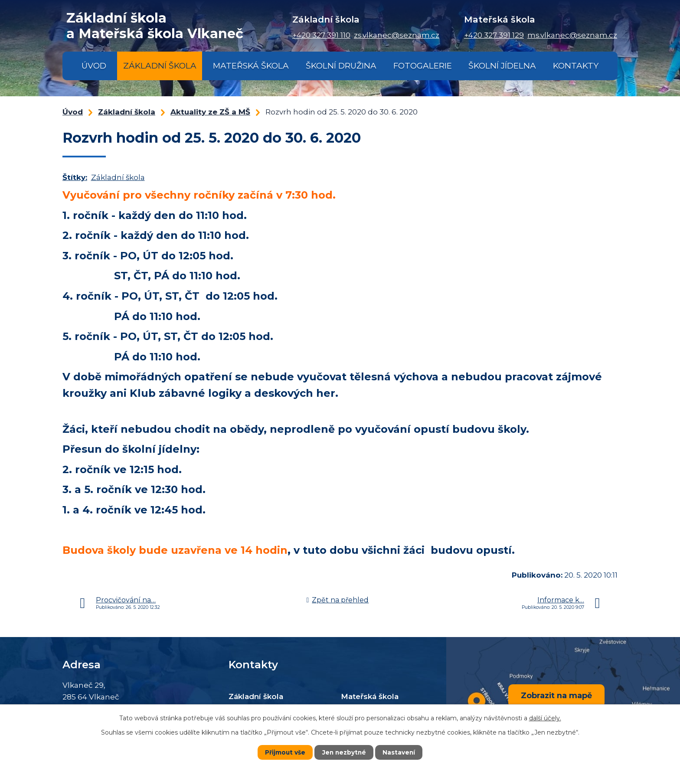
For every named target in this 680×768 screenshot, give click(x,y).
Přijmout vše (284, 752)
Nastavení (399, 752)
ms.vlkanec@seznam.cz (572, 35)
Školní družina (341, 66)
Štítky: (74, 177)
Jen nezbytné (344, 752)
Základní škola (159, 66)
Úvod (94, 66)
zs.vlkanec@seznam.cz (396, 35)
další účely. (545, 718)
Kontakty (575, 66)
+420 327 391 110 (321, 35)
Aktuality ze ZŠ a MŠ (210, 112)
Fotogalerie (422, 66)
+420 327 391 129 (494, 35)
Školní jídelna (502, 66)
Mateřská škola (251, 66)
